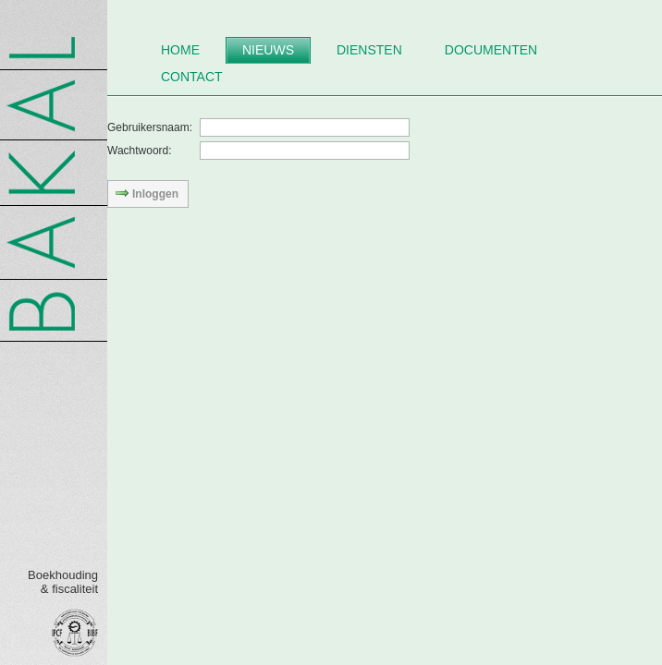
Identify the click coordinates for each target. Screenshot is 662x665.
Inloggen (146, 193)
